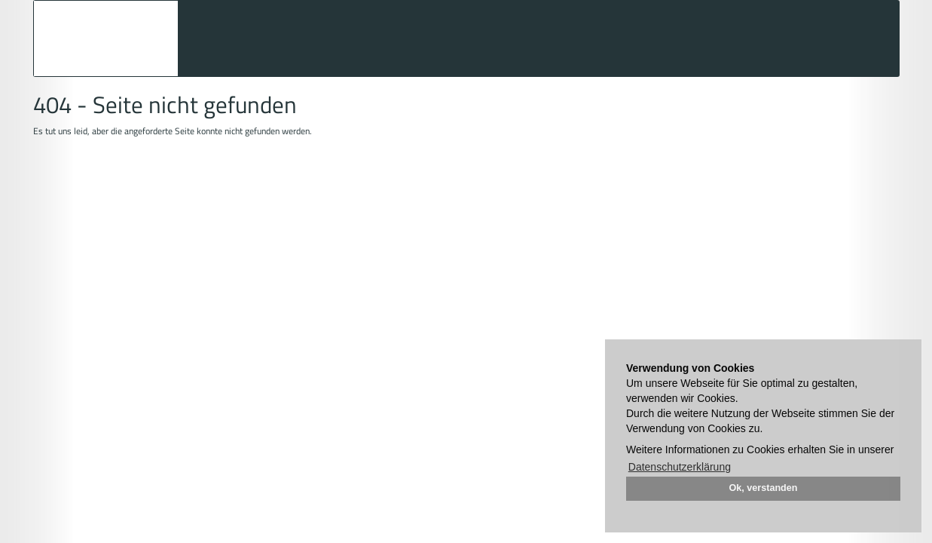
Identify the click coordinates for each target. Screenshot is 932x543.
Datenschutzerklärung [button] (679, 467)
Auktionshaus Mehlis (106, 38)
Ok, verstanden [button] (763, 488)
